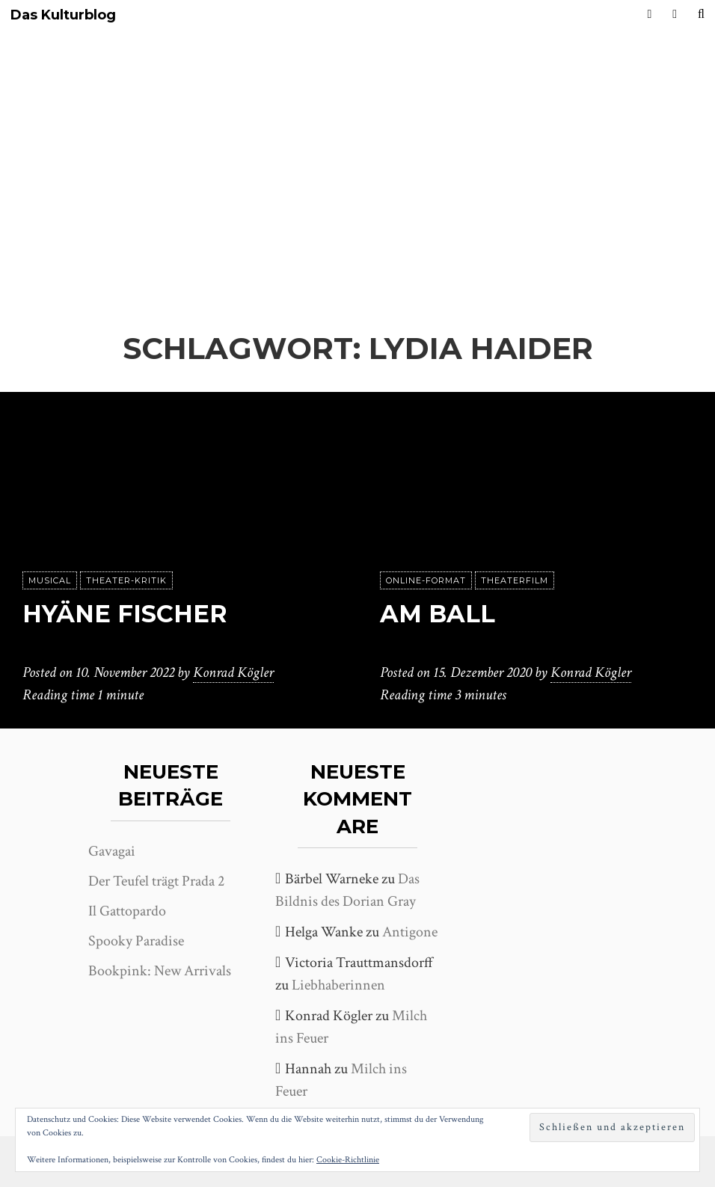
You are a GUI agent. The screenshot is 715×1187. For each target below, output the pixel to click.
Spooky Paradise (136, 941)
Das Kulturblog (63, 15)
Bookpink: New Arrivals (159, 971)
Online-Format (426, 580)
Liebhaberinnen (338, 985)
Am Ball (437, 613)
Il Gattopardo (127, 911)
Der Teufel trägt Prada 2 (156, 881)
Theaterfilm (514, 580)
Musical (49, 580)
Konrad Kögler (233, 672)
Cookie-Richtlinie (347, 1159)
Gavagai (111, 851)
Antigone (410, 932)
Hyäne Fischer (124, 613)
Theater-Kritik (126, 580)
